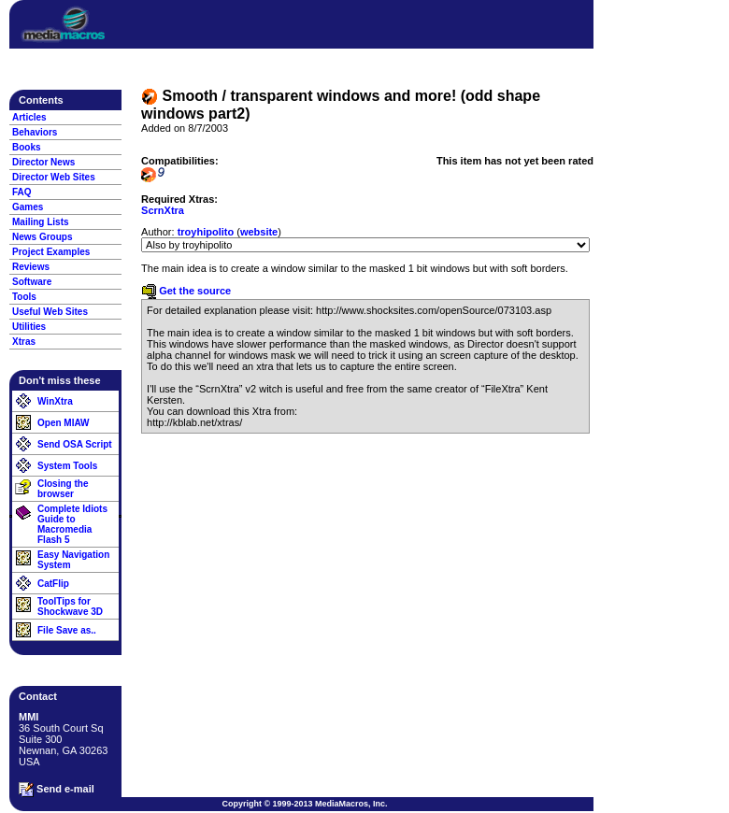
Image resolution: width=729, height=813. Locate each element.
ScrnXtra (162, 210)
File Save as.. (66, 630)
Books (26, 147)
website (259, 231)
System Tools (67, 466)
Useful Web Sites (50, 312)
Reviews (31, 267)
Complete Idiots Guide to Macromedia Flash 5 (72, 524)
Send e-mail (56, 789)
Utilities (29, 326)
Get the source (186, 290)
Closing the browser (62, 488)
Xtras (24, 341)
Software (31, 282)
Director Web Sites (53, 177)
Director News (43, 162)
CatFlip (53, 583)
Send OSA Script (74, 444)
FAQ (22, 192)
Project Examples (51, 252)
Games (27, 207)
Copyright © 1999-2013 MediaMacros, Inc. (304, 803)
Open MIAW (63, 423)
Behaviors (34, 132)
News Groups (42, 237)
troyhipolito (206, 231)
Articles (29, 117)
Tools (24, 297)
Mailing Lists (40, 222)
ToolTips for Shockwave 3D (70, 606)
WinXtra (55, 401)
